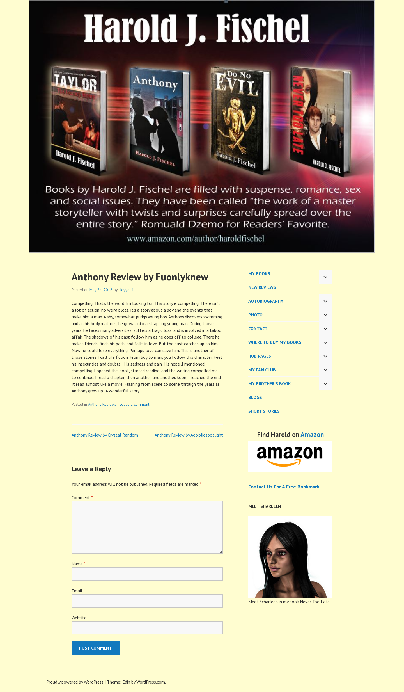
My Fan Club (262, 370)
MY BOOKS (259, 273)
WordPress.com (150, 682)
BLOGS (255, 397)
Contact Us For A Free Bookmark (283, 486)
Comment (82, 497)
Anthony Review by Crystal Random (105, 435)
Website (79, 617)
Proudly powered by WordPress (75, 682)
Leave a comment (134, 404)
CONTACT (258, 328)
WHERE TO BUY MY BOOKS (274, 342)
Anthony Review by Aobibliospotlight (189, 435)
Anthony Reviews (102, 404)
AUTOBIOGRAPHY (265, 301)
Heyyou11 (127, 289)
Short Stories (264, 411)
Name (78, 564)
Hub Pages (259, 356)
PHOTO (255, 315)
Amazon (312, 434)
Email (78, 590)
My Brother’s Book (269, 383)
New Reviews (262, 287)
